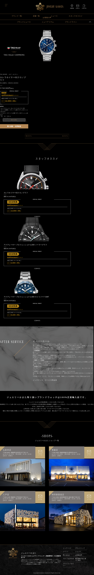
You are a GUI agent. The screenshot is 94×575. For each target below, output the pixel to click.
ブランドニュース (24, 22)
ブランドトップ (80, 549)
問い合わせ (66, 556)
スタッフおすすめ (68, 560)
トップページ (67, 549)
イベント (65, 553)
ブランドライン (71, 22)
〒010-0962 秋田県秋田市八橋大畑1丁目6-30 (66, 498)
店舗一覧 (36, 16)
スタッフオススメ (75, 16)
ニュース (54, 16)
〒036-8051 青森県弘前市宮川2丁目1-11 (15, 454)
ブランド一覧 (17, 16)
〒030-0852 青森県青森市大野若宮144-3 (64, 454)
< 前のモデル (28, 136)
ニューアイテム (48, 22)
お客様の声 (47, 17)
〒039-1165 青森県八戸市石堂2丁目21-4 (15, 498)
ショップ (78, 553)
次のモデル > (65, 136)
